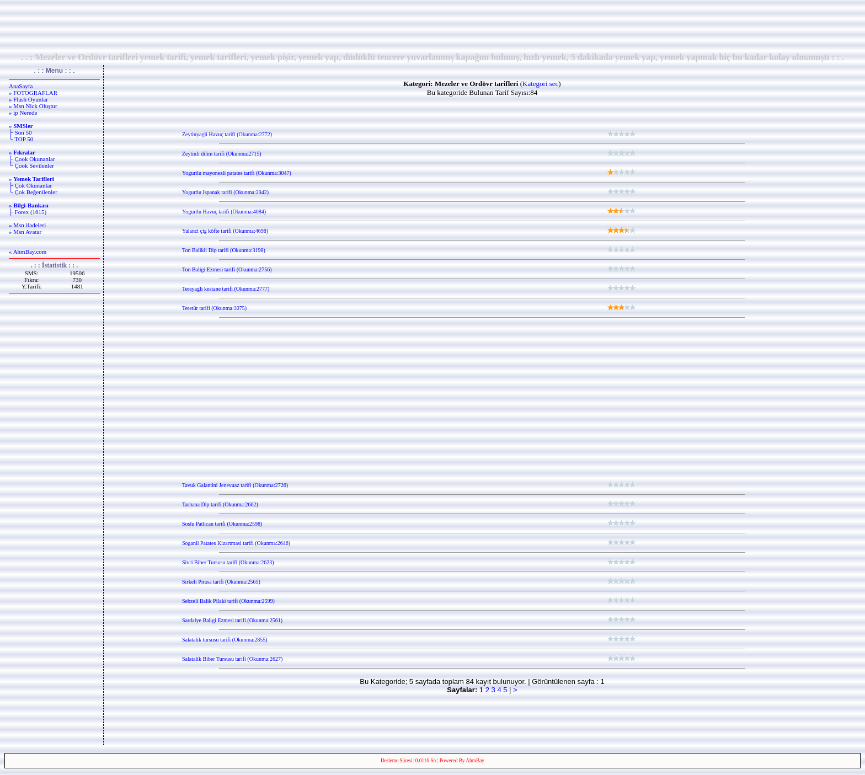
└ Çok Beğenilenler (33, 192)
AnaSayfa (21, 86)
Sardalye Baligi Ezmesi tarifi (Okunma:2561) (232, 620)
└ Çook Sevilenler (31, 165)
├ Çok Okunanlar (30, 185)
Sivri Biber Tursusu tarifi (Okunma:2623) (228, 562)
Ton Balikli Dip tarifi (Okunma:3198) (223, 250)
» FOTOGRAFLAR (33, 92)
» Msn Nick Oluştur (33, 106)
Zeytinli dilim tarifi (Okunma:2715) (221, 154)
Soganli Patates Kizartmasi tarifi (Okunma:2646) (236, 543)
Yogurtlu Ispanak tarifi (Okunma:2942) (225, 192)
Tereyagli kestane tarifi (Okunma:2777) (225, 289)
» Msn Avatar (25, 231)
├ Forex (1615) (27, 212)
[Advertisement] (432, 26)
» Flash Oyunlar (28, 99)
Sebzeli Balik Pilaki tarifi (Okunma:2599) (228, 601)
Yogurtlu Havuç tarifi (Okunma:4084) (224, 212)
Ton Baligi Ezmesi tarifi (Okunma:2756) (227, 269)
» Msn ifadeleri (27, 225)
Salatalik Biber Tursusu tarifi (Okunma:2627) (232, 659)
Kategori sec (540, 83)
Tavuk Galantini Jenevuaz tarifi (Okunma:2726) (235, 485)
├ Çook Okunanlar (32, 159)
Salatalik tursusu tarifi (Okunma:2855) (225, 640)
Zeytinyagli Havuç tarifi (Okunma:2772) (227, 134)
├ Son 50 (20, 132)
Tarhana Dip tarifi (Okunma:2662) (220, 504)
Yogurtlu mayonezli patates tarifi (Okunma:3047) (236, 173)
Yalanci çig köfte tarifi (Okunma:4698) (225, 231)
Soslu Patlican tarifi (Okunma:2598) (222, 524)
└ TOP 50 (21, 139)
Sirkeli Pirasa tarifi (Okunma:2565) (221, 582)
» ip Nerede (23, 112)
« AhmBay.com (27, 251)
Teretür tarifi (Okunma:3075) (214, 308)
